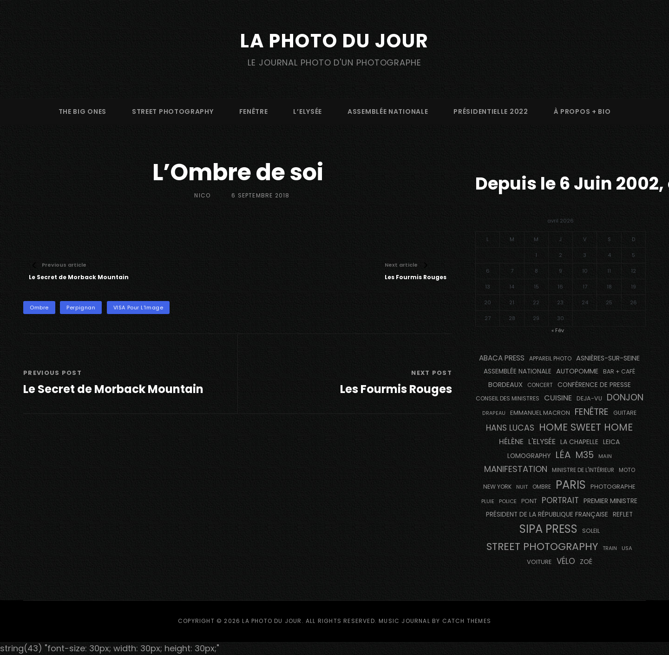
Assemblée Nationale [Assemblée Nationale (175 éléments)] (517, 371)
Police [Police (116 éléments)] (508, 501)
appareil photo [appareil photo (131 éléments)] (550, 358)
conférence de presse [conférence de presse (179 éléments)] (594, 384)
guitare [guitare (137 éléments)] (624, 413)
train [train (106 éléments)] (610, 548)
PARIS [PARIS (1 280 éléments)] (571, 484)
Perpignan (80, 307)
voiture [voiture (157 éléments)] (539, 561)
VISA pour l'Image (138, 307)
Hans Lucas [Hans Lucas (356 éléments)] (510, 427)
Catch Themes (466, 621)
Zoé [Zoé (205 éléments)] (586, 561)
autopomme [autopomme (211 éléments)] (577, 371)
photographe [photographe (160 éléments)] (613, 486)
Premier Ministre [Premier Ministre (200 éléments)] (610, 500)
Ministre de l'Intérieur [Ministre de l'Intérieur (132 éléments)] (583, 470)
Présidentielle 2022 (490, 111)
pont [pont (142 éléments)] (529, 501)
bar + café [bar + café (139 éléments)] (619, 371)
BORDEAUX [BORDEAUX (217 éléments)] (505, 384)
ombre (39, 307)
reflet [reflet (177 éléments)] (623, 514)
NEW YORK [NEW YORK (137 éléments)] (497, 487)
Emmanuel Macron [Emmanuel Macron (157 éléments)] (540, 412)
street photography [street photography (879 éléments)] (542, 546)
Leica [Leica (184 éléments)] (611, 441)
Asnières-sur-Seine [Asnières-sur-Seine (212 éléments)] (608, 358)
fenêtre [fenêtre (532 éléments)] (592, 412)
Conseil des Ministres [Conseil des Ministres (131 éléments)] (507, 398)
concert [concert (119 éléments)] (540, 385)
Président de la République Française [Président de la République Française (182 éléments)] (547, 514)
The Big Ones (82, 111)
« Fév (557, 330)
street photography (173, 111)
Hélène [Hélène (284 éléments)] (511, 441)
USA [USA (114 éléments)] (627, 548)
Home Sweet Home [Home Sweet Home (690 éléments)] (586, 427)
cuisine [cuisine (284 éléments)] (558, 398)
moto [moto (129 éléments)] (627, 470)
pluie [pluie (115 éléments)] (487, 501)
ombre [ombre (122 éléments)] (541, 487)
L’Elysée (307, 111)
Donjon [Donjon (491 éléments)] (625, 397)
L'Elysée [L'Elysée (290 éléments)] (542, 441)
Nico (202, 195)
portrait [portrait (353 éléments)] (560, 500)
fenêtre (253, 111)
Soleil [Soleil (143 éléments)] (591, 531)
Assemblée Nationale (388, 111)
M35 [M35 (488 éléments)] (585, 455)
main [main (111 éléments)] (605, 456)
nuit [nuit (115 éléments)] (522, 487)
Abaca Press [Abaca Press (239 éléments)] (502, 358)
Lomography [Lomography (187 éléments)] (529, 455)
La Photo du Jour (334, 41)
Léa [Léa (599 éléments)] (563, 454)
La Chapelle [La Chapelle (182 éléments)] (579, 442)
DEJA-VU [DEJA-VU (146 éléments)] (589, 398)
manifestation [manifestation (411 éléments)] (515, 469)
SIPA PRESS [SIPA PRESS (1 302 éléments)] (548, 529)
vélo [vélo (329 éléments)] (566, 561)
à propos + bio (582, 111)
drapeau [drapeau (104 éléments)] (493, 413)
